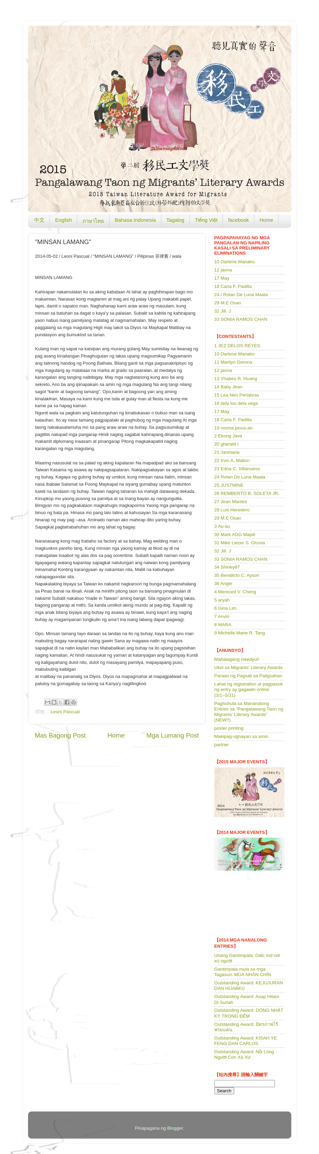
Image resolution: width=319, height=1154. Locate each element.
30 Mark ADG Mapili (234, 534)
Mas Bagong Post (60, 735)
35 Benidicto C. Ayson (237, 575)
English (63, 220)
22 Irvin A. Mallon (232, 460)
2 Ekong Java (228, 435)
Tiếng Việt (206, 220)
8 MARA (222, 624)
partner (221, 744)
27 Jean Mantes (230, 501)
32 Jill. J (222, 311)
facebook (238, 220)
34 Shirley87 (227, 567)
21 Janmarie (227, 452)
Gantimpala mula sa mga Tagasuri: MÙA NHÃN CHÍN (242, 972)
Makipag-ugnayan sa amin (241, 736)
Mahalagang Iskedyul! (236, 659)
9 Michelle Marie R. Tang (239, 632)
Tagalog (176, 220)
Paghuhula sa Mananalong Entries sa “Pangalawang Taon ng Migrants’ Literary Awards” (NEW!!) (248, 712)
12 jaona (223, 269)
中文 (39, 220)
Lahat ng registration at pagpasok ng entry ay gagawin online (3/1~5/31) (248, 689)
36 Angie (223, 583)
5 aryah (222, 600)
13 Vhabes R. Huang (235, 378)
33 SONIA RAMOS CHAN (240, 319)
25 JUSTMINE (229, 485)
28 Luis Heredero (232, 509)
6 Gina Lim (225, 608)
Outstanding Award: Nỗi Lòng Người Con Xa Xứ (244, 1054)
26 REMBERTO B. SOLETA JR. (247, 493)
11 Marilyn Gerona (233, 362)
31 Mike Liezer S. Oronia (239, 542)
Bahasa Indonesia (135, 220)
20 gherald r (226, 444)
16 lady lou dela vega (236, 403)
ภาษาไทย (93, 221)
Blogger (175, 1128)
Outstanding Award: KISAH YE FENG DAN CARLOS (245, 1040)
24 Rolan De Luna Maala (239, 476)
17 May (221, 278)
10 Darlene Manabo (234, 261)
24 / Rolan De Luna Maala (241, 294)
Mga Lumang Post (172, 735)
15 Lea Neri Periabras (236, 395)
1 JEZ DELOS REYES (237, 345)
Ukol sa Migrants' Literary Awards (248, 667)
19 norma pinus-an (233, 427)
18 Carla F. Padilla (233, 286)
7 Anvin (221, 616)
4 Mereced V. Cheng (235, 591)
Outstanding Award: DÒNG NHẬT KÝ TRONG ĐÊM (248, 1013)
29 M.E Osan (227, 302)
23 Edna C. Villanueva (237, 468)
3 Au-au (222, 526)
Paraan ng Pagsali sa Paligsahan (248, 675)
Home (266, 220)
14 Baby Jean (228, 386)
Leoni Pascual (65, 711)
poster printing (229, 728)
